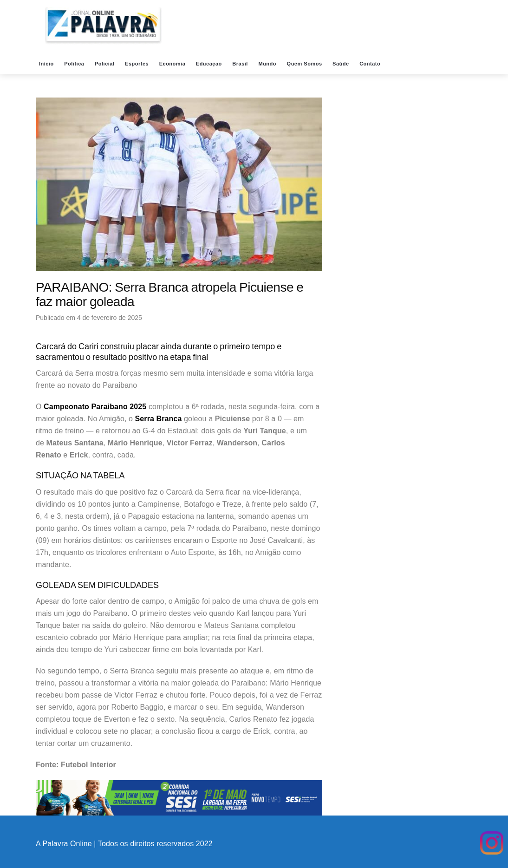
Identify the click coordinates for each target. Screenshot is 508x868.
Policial (105, 63)
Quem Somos (305, 63)
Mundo (268, 63)
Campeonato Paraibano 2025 (95, 407)
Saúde (341, 63)
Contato (370, 63)
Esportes (137, 63)
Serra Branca (158, 419)
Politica (75, 63)
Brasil (240, 63)
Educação (210, 63)
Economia (173, 63)
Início (47, 63)
